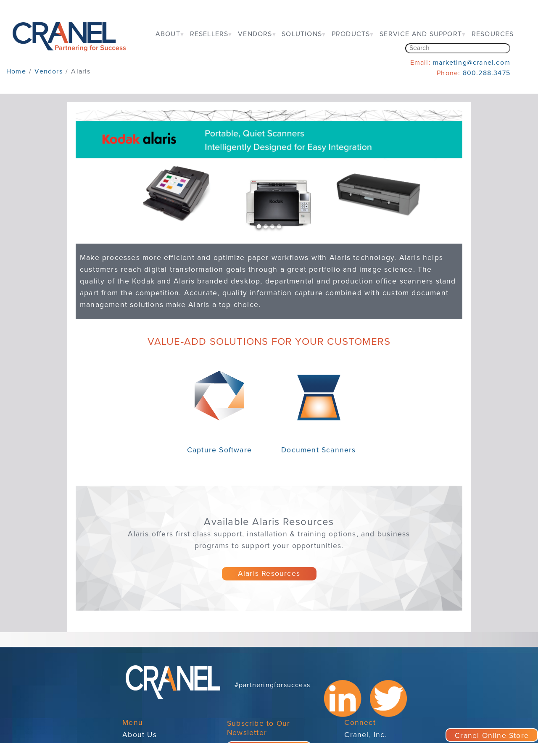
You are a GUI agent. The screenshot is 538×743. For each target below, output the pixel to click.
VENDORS (255, 34)
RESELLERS (209, 34)
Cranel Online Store (492, 735)
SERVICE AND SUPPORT (421, 34)
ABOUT (168, 34)
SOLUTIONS (302, 34)
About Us (139, 734)
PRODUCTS (351, 34)
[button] (105, 172)
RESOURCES (493, 34)
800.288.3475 (486, 73)
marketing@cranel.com (471, 62)
